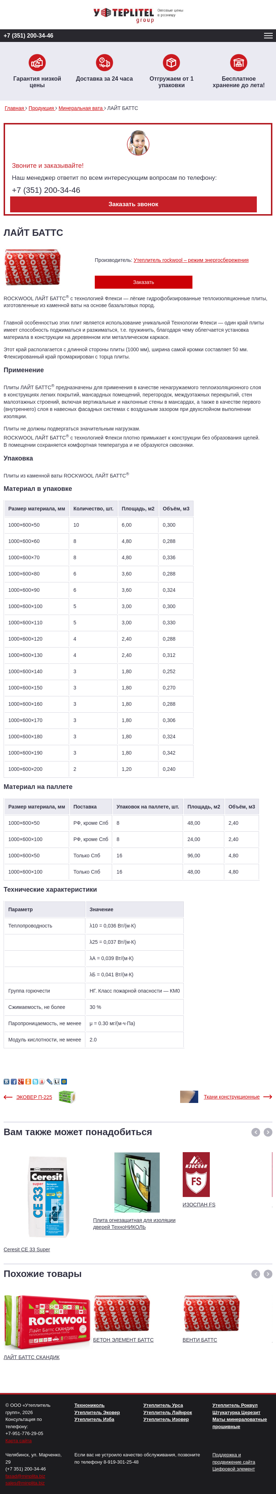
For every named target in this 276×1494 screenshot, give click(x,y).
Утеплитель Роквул (235, 1405)
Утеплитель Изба (94, 1419)
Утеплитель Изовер (166, 1419)
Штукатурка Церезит (236, 1412)
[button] (255, 1132)
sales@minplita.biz (25, 1483)
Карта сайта (18, 1440)
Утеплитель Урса (163, 1405)
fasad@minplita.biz (25, 1476)
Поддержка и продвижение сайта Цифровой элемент (233, 1462)
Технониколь (90, 1405)
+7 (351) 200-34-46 (28, 36)
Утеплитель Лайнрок (168, 1412)
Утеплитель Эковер (97, 1412)
